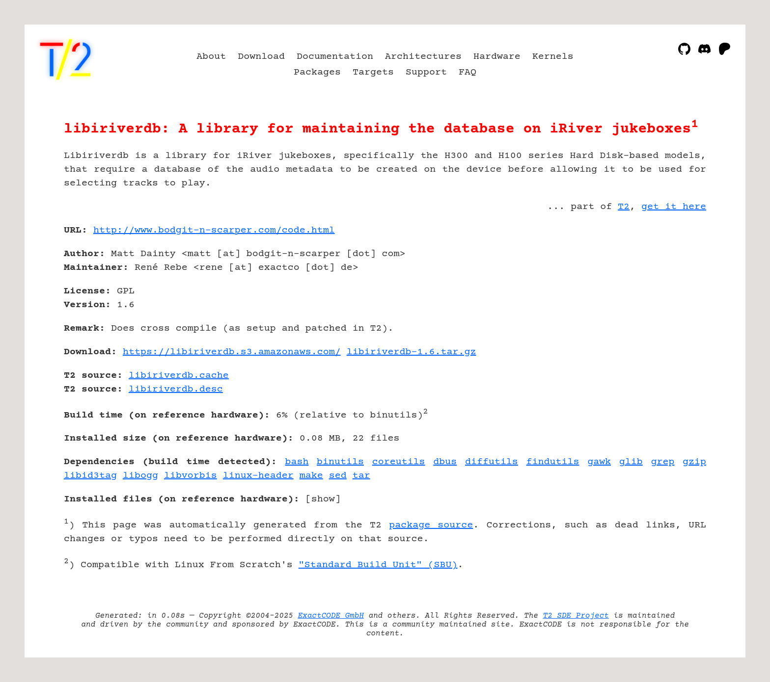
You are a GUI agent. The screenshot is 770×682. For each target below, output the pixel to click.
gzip (694, 462)
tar (361, 475)
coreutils (398, 462)
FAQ (467, 72)
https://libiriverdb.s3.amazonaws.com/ (232, 352)
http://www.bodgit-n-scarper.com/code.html (214, 230)
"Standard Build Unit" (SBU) (378, 565)
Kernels (553, 56)
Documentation (335, 56)
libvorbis (190, 475)
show (323, 499)
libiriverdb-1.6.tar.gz (411, 352)
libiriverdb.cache (179, 375)
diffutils (491, 462)
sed (338, 475)
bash (296, 462)
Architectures (423, 56)
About (211, 56)
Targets (373, 72)
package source (431, 525)
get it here (673, 206)
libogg (140, 475)
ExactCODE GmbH (331, 615)
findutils (552, 462)
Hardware (497, 56)
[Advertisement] (676, 287)
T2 (624, 206)
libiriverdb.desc (176, 389)
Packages (317, 72)
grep (662, 462)
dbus (445, 462)
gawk (599, 462)
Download (261, 56)
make (311, 475)
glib (631, 462)
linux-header (258, 475)
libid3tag (90, 475)
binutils (340, 462)
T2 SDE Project (575, 615)
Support (426, 72)
